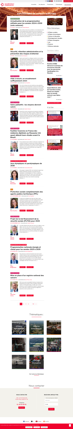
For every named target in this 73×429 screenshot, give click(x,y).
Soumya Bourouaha (28, 167)
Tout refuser (36, 427)
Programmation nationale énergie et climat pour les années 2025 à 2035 (25, 248)
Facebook (26, 421)
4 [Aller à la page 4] (28, 304)
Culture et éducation (54, 36)
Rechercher (58, 1)
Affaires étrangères (53, 40)
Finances (50, 44)
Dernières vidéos (53, 50)
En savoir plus (59, 75)
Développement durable (55, 38)
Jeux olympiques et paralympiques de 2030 (26, 164)
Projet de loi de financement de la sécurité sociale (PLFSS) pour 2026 (25, 220)
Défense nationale (15, 18)
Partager (22, 43)
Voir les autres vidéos (54, 103)
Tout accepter (29, 427)
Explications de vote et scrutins (18, 161)
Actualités (33, 4)
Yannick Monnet (27, 109)
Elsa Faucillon (24, 55)
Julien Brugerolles (28, 251)
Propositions (50, 4)
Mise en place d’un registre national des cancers (27, 276)
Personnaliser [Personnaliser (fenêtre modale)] (44, 427)
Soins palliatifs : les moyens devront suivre (25, 105)
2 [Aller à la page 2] (23, 304)
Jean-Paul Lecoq (28, 279)
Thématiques (59, 4)
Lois (12, 49)
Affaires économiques (54, 34)
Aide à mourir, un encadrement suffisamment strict (23, 79)
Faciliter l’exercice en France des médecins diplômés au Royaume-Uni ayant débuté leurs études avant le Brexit (25, 134)
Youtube (38, 421)
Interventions (67, 4)
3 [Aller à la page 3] (25, 304)
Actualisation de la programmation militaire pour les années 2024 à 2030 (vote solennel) (26, 23)
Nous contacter (68, 1)
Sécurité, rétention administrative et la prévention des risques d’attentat (26, 52)
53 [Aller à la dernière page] (33, 304)
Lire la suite (29, 43)
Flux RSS (46, 421)
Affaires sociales (15, 76)
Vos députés (42, 4)
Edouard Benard (25, 27)
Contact (22, 407)
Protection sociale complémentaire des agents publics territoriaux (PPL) (26, 193)
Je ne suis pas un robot (51, 398)
